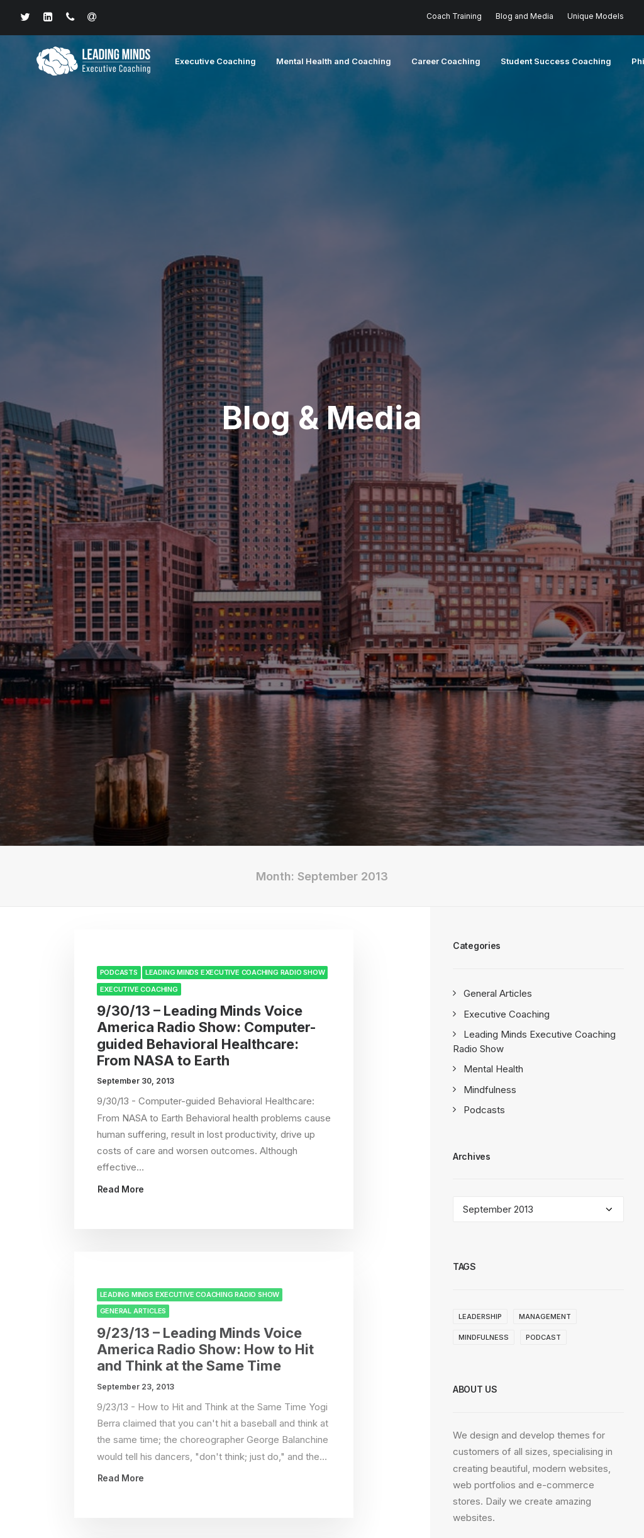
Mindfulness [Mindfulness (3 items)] (483, 791)
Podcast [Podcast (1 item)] (543, 791)
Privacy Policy (282, 1486)
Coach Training (454, 16)
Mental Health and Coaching (309, 62)
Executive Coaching (191, 62)
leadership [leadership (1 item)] (480, 770)
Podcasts (119, 426)
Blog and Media (524, 16)
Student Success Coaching (532, 62)
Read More (120, 642)
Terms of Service (356, 1486)
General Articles (133, 764)
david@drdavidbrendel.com (241, 1411)
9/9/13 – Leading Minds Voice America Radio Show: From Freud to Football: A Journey (208, 1092)
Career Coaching (422, 62)
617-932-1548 (79, 1411)
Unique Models (595, 16)
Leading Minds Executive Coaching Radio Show (235, 426)
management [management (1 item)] (545, 770)
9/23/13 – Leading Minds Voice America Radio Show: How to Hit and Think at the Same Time (205, 803)
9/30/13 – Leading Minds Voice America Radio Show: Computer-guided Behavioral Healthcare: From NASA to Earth (206, 489)
